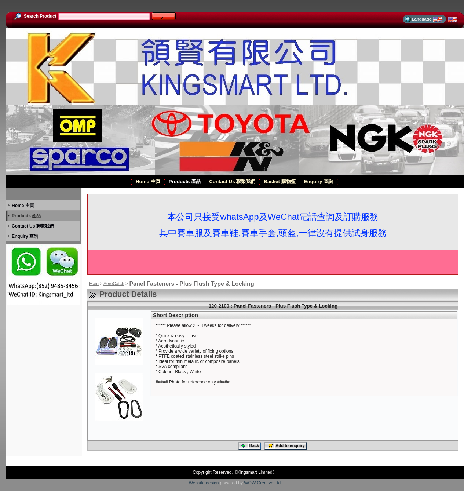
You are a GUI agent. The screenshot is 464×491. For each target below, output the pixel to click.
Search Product (35, 16)
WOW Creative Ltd (262, 482)
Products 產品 (184, 181)
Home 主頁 (147, 181)
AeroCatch (113, 283)
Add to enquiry (285, 446)
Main (94, 283)
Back (249, 446)
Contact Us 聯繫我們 (232, 181)
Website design (204, 482)
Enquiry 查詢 (318, 181)
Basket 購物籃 (279, 181)
